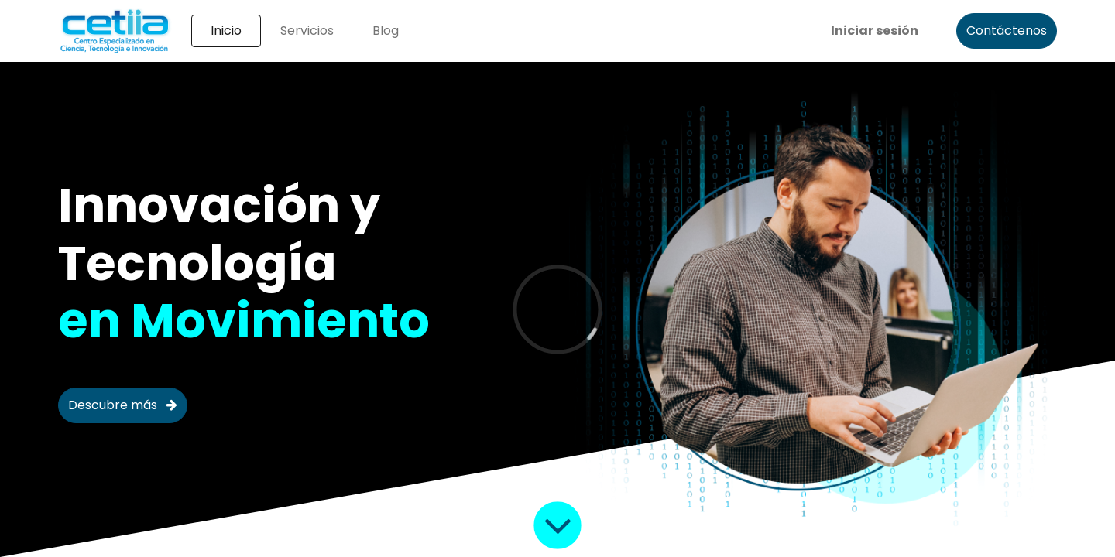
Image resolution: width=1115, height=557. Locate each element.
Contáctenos (1006, 30)
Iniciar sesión (874, 30)
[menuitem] (226, 31)
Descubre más (122, 405)
